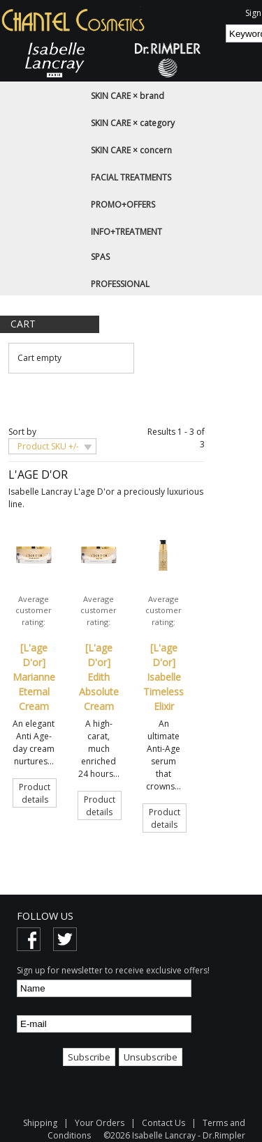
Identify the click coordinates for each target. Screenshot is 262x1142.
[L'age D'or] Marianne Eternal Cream (34, 677)
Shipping (41, 1123)
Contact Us (163, 1123)
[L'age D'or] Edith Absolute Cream (99, 677)
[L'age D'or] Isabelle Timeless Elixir (163, 677)
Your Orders (99, 1123)
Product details (34, 793)
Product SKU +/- (48, 446)
